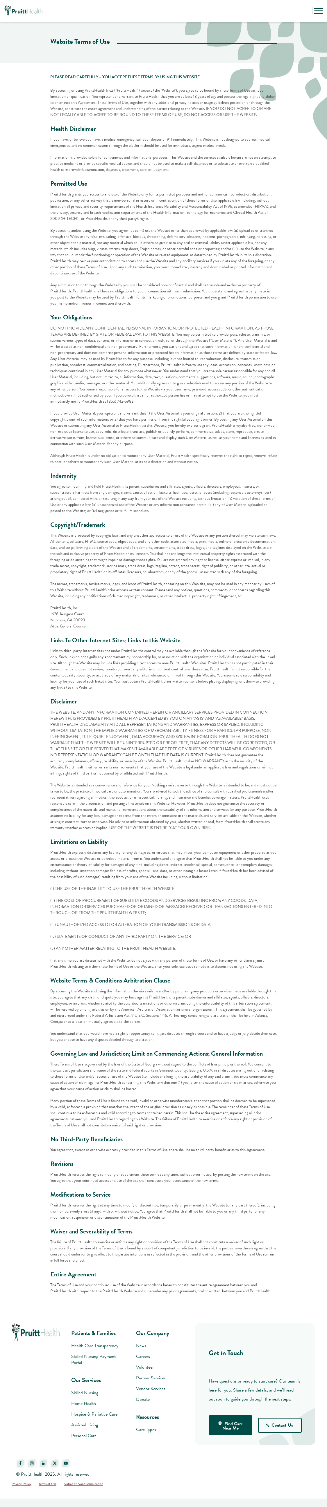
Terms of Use (47, 1483)
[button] (306, 11)
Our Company (152, 1333)
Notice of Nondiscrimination (83, 1483)
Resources (147, 1416)
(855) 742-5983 (120, 401)
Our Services (86, 1380)
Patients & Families (93, 1333)
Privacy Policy (21, 1483)
